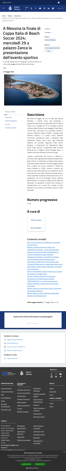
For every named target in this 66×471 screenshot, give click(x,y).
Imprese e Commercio (23, 399)
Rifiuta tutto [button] (40, 464)
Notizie (52, 388)
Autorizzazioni (37, 414)
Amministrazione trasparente (38, 427)
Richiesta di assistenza (23, 440)
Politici (3, 401)
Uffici (2, 395)
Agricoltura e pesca (39, 417)
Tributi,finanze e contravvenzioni (38, 400)
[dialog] (33, 460)
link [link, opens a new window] (49, 460)
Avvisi (51, 395)
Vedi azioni (49, 32)
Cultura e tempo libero (23, 393)
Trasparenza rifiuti (38, 431)
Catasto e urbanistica (23, 405)
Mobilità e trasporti (22, 412)
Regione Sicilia (7, 2)
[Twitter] (35, 8)
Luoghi (51, 403)
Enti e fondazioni (6, 398)
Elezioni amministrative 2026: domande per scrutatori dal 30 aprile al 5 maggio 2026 (44, 272)
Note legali (36, 438)
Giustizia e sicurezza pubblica (39, 395)
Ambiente (36, 405)
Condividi (48, 29)
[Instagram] (43, 8)
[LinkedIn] (48, 8)
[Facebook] (30, 8)
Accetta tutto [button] (26, 464)
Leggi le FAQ (20, 437)
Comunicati (17, 16)
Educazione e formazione (37, 389)
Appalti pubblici (21, 402)
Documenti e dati (6, 410)
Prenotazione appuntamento (21, 427)
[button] (33, 468)
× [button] (64, 452)
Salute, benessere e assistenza (39, 409)
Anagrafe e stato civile (23, 390)
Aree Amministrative (7, 392)
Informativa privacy (39, 435)
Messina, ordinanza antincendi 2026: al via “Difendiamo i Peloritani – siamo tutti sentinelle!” (43, 248)
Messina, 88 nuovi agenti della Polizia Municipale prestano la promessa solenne (43, 294)
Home (4, 16)
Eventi (51, 406)
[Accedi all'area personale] (58, 2)
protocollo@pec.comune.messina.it (14, 450)
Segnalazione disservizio (21, 432)
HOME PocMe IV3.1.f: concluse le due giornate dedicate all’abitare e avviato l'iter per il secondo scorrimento (42, 283)
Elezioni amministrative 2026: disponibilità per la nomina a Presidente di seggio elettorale (43, 253)
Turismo (19, 409)
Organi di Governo (6, 388)
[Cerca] (62, 8)
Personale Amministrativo (5, 405)
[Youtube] (39, 8)
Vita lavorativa (21, 396)
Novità (10, 16)
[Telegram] (52, 8)
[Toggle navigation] (3, 8)
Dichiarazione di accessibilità (38, 442)
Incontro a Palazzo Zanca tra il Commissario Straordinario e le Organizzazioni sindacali (41, 277)
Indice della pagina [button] (10, 112)
